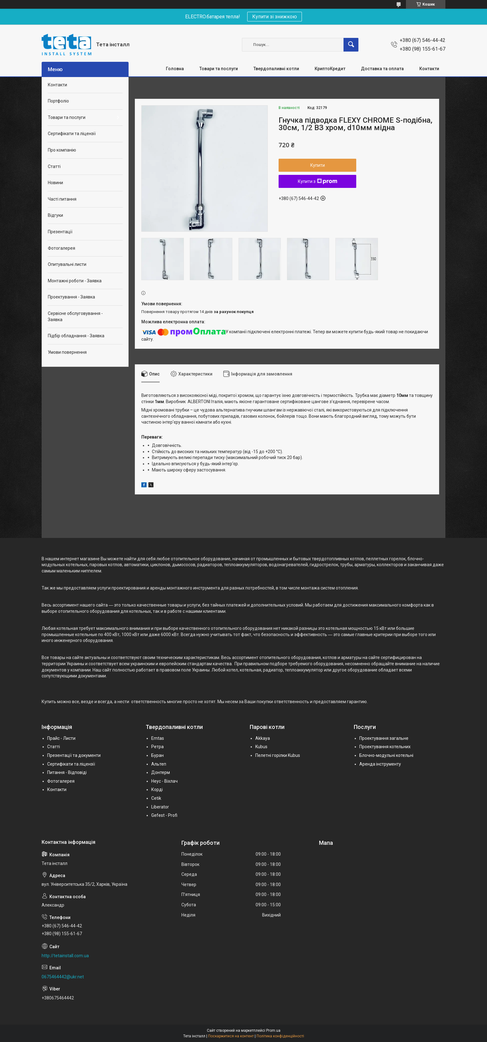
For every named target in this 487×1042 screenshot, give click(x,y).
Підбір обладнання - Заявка (76, 335)
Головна (175, 68)
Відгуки (55, 215)
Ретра (157, 746)
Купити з (317, 181)
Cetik (156, 798)
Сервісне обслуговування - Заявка (75, 316)
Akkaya (262, 738)
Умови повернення (67, 352)
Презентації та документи (74, 755)
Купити (317, 165)
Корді (157, 789)
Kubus (261, 746)
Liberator (160, 806)
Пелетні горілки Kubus (277, 755)
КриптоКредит (330, 68)
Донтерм (160, 772)
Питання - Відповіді (67, 772)
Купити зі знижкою (274, 17)
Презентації (60, 231)
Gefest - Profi (164, 815)
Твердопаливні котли (276, 68)
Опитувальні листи (67, 264)
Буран (157, 755)
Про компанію (62, 150)
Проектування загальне (383, 738)
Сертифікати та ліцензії (72, 133)
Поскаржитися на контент (231, 1036)
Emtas (157, 738)
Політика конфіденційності (280, 1036)
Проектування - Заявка (71, 296)
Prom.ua (273, 1030)
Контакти (429, 68)
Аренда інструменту (380, 764)
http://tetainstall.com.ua (65, 955)
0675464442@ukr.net (63, 976)
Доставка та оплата (382, 68)
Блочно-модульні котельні (386, 755)
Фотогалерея (61, 248)
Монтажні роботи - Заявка (75, 280)
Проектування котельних (385, 746)
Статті (54, 166)
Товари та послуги (218, 68)
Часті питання (62, 199)
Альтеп (158, 764)
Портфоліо (58, 100)
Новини (55, 182)
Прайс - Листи (61, 738)
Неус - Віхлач (164, 781)
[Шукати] (351, 45)
